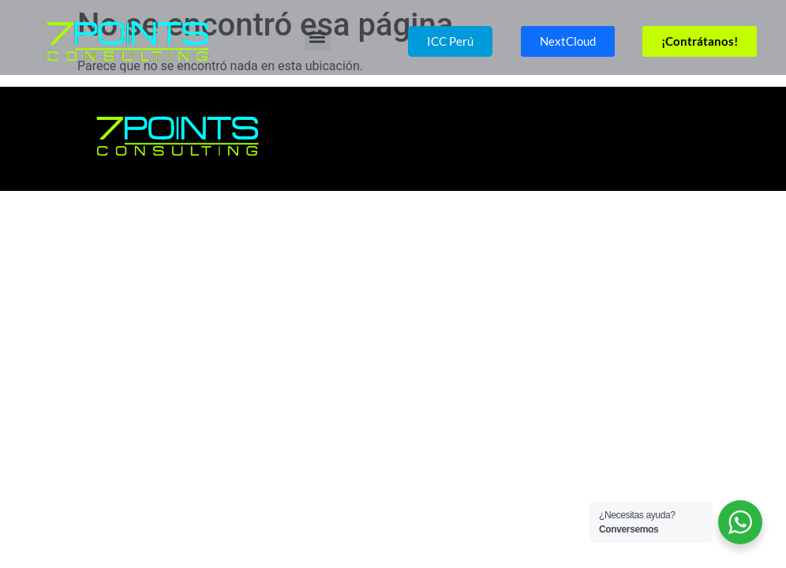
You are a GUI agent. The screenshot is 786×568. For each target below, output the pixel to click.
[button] (318, 37)
